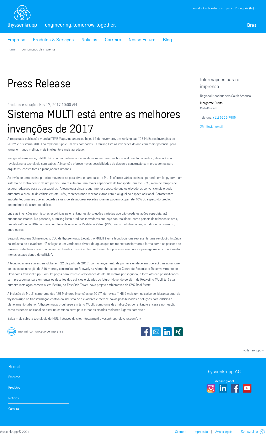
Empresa (16, 40)
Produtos (14, 387)
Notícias (89, 40)
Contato (196, 8)
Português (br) (242, 8)
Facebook (145, 331)
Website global (224, 381)
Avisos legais (223, 432)
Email (156, 331)
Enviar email (211, 127)
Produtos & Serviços (53, 40)
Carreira (113, 40)
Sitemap (180, 432)
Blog (167, 40)
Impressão (201, 432)
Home (11, 49)
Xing (178, 331)
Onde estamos (213, 8)
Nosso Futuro (142, 40)
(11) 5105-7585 (224, 117)
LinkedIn (167, 331)
